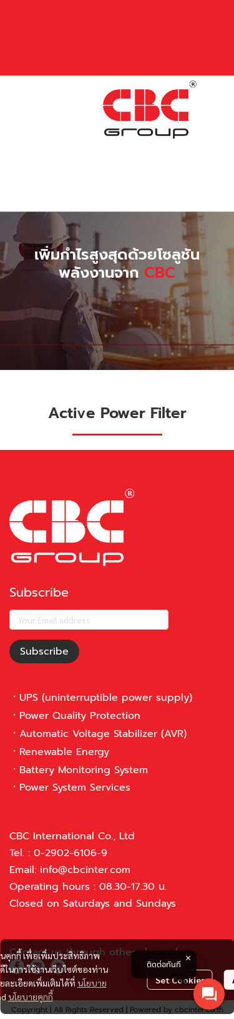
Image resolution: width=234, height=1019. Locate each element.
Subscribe (44, 651)
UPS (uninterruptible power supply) (105, 697)
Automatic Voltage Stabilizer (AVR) (103, 733)
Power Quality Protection (79, 715)
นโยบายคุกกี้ (30, 996)
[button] (112, 149)
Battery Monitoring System (83, 770)
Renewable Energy (64, 751)
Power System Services (74, 787)
